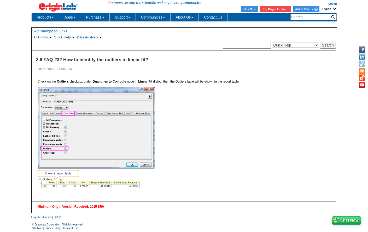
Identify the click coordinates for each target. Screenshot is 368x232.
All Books (40, 37)
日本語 (57, 217)
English (35, 217)
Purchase (95, 17)
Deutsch (46, 217)
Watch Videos (306, 9)
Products (45, 17)
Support (122, 17)
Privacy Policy (52, 228)
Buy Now (250, 9)
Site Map (37, 228)
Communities (153, 17)
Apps (70, 17)
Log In (333, 3)
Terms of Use (70, 228)
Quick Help (62, 37)
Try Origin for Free (275, 9)
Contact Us (213, 17)
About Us (185, 17)
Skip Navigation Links (49, 31)
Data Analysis (87, 37)
